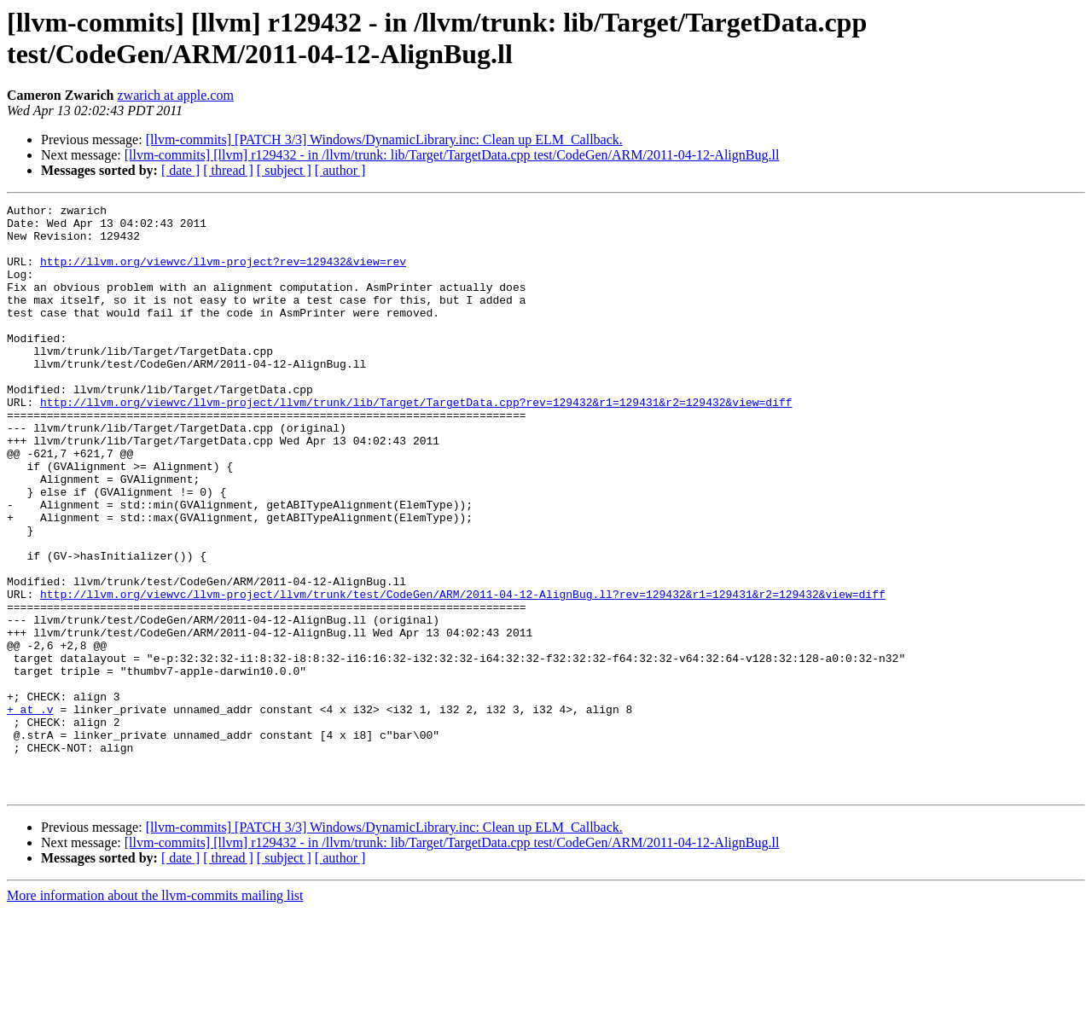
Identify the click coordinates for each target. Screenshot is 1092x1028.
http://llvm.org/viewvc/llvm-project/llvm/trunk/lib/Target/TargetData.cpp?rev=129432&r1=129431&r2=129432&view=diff (416, 442)
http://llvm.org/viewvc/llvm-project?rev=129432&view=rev (223, 274)
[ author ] (340, 170)
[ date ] (180, 170)
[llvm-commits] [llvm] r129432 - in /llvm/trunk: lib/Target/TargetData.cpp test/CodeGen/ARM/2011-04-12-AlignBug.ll (452, 155)
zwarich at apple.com (175, 95)
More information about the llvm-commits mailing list (155, 1013)
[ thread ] (228, 170)
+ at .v (30, 811)
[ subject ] (284, 170)
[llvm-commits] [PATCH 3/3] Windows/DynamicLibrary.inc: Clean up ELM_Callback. (384, 139)
